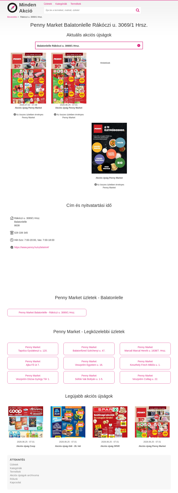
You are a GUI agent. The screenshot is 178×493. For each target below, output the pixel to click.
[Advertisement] (129, 89)
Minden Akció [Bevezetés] (21, 8)
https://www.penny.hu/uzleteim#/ (31, 247)
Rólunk (14, 479)
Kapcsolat (15, 482)
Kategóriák (61, 3)
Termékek (76, 3)
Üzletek (48, 3)
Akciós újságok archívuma (24, 475)
